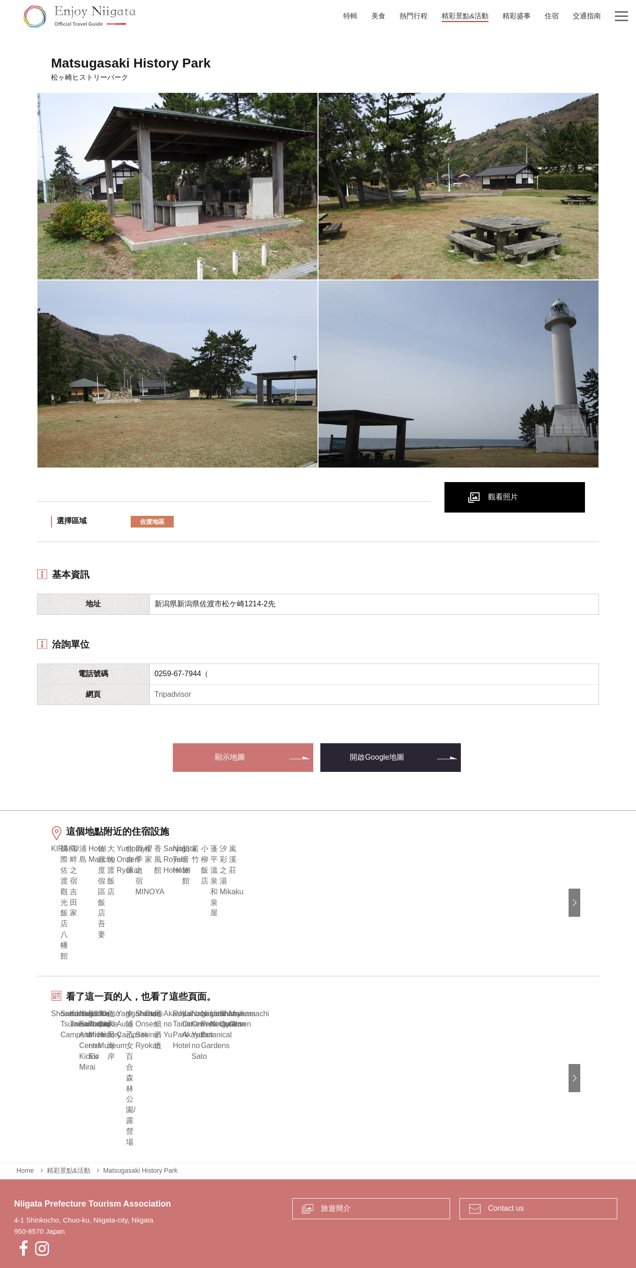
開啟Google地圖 (377, 757)
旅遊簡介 (336, 1152)
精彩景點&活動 (68, 1114)
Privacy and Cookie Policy (362, 1224)
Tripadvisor (173, 694)
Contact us (506, 1152)
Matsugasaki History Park (140, 1114)
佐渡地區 (152, 521)
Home (25, 1114)
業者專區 (297, 1224)
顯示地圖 (230, 757)
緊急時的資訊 (252, 1224)
